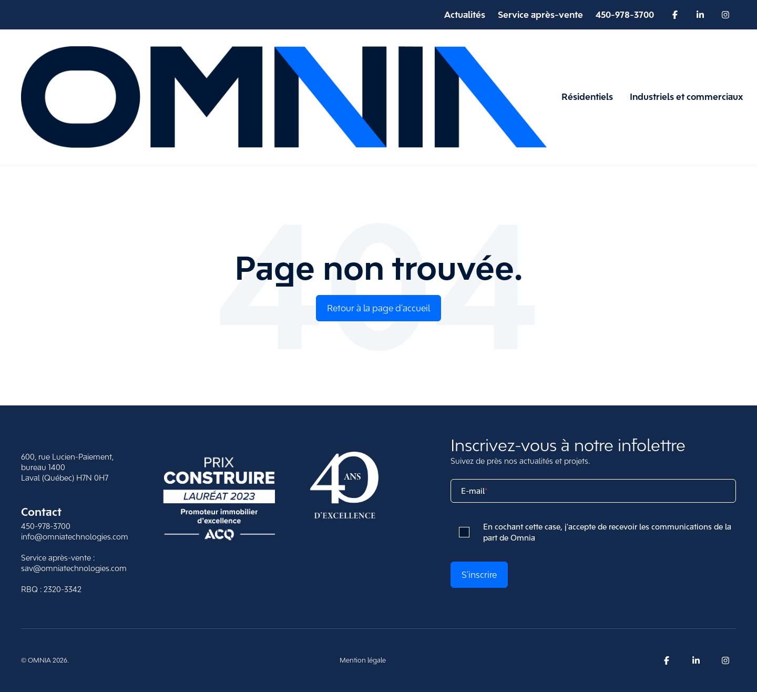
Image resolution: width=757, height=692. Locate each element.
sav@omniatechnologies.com (74, 568)
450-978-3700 (45, 526)
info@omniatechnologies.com (74, 536)
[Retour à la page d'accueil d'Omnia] (284, 97)
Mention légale (363, 660)
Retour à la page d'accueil (378, 308)
